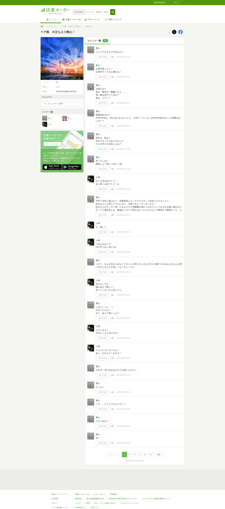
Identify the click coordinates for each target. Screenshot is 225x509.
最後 (159, 454)
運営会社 (78, 499)
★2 (112, 215)
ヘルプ (77, 503)
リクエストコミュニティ (129, 503)
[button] (112, 12)
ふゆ (98, 177)
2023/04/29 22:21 (123, 392)
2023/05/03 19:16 (123, 358)
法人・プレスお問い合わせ (105, 503)
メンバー (47, 112)
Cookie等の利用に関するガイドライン (123, 499)
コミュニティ (52, 26)
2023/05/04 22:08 (123, 149)
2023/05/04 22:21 (123, 103)
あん (98, 48)
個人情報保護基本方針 (95, 499)
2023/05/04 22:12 (123, 126)
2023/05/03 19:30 (123, 189)
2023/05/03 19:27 (123, 232)
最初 (111, 454)
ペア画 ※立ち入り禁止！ (71, 26)
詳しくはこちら (52, 144)
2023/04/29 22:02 (123, 409)
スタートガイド (100, 494)
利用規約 (113, 494)
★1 (112, 57)
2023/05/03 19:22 (123, 338)
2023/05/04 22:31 (123, 77)
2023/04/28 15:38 (123, 443)
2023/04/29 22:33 (123, 375)
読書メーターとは (82, 494)
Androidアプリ (80, 507)
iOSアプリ (95, 507)
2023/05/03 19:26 (123, 252)
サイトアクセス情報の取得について (156, 499)
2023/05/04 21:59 (123, 169)
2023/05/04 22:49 (123, 57)
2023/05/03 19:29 (123, 215)
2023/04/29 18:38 (123, 426)
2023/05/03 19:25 (123, 295)
